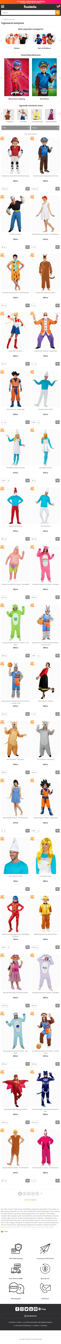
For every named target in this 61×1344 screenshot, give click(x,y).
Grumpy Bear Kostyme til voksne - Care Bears (15, 1052)
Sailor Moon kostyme (15, 351)
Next (60, 40)
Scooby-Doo (9, 121)
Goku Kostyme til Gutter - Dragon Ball (45, 818)
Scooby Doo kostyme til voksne (45, 293)
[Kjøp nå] (27, 188)
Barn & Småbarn (44, 48)
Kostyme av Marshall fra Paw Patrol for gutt (15, 176)
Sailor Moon (23, 121)
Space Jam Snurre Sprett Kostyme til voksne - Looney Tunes (15, 702)
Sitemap (44, 1325)
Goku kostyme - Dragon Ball (15, 409)
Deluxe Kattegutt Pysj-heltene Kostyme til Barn (45, 1110)
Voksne (17, 48)
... (1, 19)
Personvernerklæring (23, 1325)
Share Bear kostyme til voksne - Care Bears (45, 993)
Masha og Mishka (51, 121)
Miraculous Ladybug (17, 99)
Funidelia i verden (15, 1322)
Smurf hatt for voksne (16, 876)
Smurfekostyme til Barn (45, 409)
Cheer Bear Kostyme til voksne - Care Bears (45, 584)
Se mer (5, 1231)
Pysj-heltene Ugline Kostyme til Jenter (15, 1109)
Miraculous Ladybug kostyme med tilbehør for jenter (15, 935)
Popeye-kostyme (15, 234)
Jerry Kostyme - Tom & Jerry (15, 759)
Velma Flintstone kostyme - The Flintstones (45, 234)
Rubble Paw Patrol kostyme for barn (45, 934)
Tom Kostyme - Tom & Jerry (45, 759)
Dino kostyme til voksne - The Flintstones (46, 1168)
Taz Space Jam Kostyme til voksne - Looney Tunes (45, 1052)
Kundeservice (30, 1316)
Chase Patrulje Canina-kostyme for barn (45, 176)
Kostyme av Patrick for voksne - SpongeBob (15, 584)
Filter (4, 128)
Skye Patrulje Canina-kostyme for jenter (15, 993)
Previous (1, 40)
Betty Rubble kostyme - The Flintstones (15, 818)
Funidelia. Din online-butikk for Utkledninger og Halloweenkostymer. (30, 6)
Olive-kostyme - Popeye (45, 701)
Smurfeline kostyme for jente (15, 468)
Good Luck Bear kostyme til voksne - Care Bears (15, 644)
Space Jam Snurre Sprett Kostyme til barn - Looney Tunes (45, 644)
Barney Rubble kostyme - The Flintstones (15, 1168)
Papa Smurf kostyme (15, 526)
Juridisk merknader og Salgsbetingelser (38, 1322)
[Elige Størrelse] (4, 189)
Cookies (36, 1325)
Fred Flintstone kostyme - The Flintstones (15, 293)
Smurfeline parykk (45, 876)
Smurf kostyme (45, 526)
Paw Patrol (44, 99)
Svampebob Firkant (37, 121)
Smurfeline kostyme (45, 468)
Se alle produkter (30, 1200)
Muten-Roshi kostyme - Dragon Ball (45, 351)
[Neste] (41, 1193)
